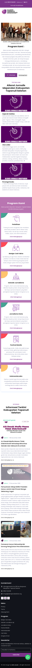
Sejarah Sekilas (8, 114)
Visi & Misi (6, 145)
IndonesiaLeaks (5, 630)
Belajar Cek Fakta (6, 620)
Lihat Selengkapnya (16, 236)
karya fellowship (8, 523)
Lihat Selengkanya (16, 297)
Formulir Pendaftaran (17, 5)
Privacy (3, 606)
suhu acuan (14, 665)
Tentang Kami (23, 75)
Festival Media (5, 628)
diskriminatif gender (9, 420)
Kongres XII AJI (5, 636)
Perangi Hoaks (8, 182)
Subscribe (16, 655)
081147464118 (11, 2)
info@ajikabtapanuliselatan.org (12, 594)
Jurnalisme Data (6, 625)
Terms (3, 609)
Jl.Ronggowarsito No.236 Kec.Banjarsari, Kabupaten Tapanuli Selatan (14, 587)
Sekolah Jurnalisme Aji (7, 622)
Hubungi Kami (5, 612)
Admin (6, 438)
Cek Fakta (4, 633)
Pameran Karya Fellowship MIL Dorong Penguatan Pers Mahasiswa (15, 545)
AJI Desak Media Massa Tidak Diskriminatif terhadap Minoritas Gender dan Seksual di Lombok (14, 443)
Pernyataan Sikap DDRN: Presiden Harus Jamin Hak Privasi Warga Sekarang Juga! (14, 489)
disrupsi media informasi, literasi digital (15, 465)
